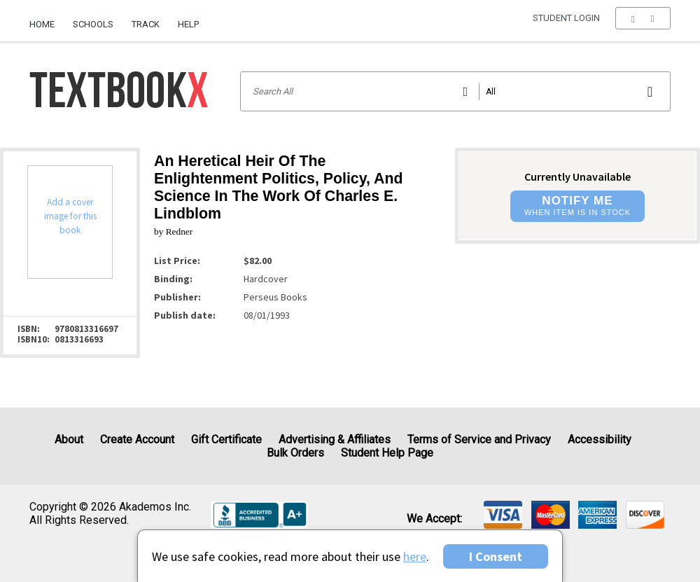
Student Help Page (387, 452)
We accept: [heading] (434, 519)
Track (146, 24)
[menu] (643, 24)
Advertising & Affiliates (335, 439)
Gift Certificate (226, 439)
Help (188, 24)
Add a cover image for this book (70, 216)
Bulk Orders (295, 452)
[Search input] (455, 91)
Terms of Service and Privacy (479, 439)
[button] (643, 24)
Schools (93, 24)
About (69, 439)
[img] (503, 515)
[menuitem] (46, 18)
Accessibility (599, 439)
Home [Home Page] (42, 24)
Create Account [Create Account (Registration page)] (137, 439)
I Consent (495, 556)
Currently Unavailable (577, 176)
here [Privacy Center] (414, 556)
